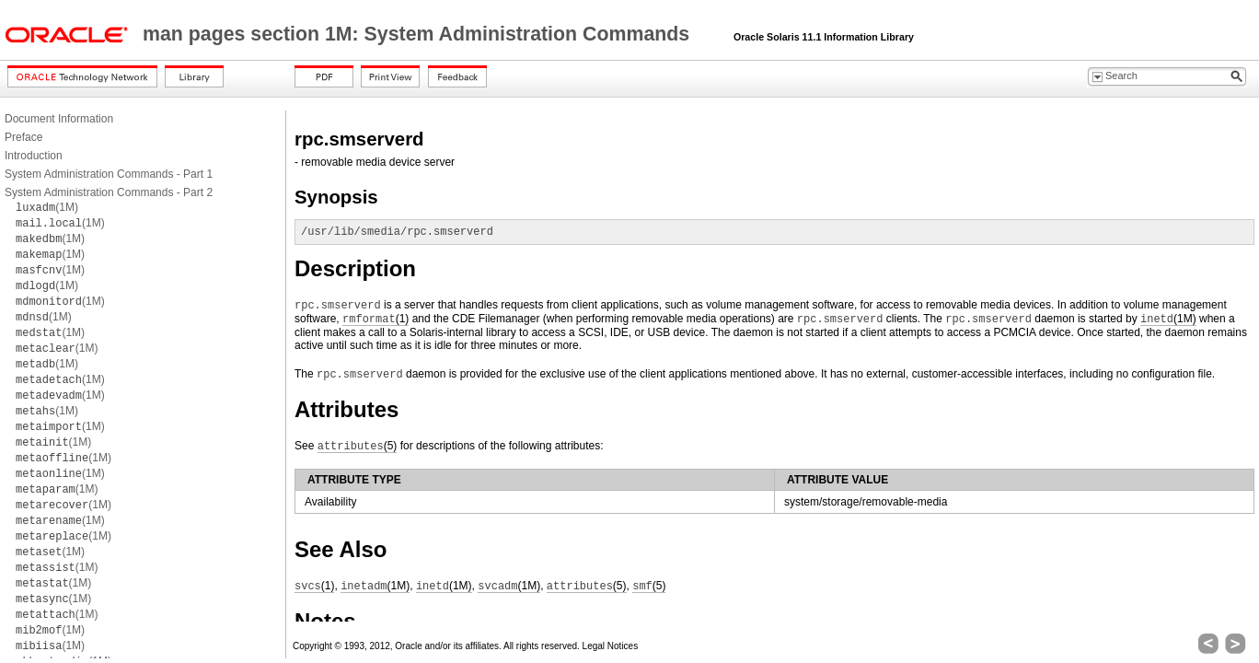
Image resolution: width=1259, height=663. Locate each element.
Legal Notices (611, 646)
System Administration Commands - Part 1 (109, 174)
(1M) (47, 207)
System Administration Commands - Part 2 (109, 192)
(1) (375, 319)
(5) (358, 446)
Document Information (59, 118)
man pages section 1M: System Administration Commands (419, 34)
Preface (23, 137)
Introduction (34, 155)
